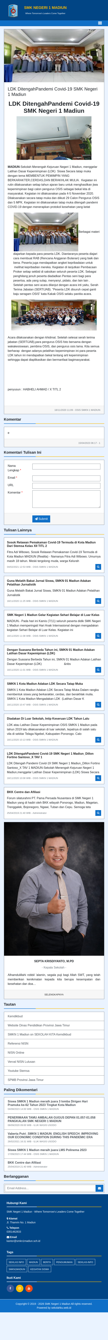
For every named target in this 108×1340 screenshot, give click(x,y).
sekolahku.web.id (61, 1307)
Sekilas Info (16, 1262)
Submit (41, 518)
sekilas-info (85, 1262)
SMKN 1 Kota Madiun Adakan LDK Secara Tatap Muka (45, 683)
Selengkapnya (54, 994)
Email (12, 477)
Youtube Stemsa (19, 1070)
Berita (47, 1262)
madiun (33, 1262)
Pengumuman (64, 1262)
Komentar (15, 492)
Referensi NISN (18, 1043)
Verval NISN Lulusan (21, 1061)
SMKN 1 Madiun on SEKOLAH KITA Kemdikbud (39, 1034)
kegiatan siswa (39, 1269)
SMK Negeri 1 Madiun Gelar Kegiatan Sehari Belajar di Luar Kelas (53, 614)
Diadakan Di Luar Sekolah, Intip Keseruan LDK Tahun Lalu (48, 718)
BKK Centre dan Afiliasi (23, 792)
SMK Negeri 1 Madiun (57, 1303)
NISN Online (16, 1052)
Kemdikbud (15, 1016)
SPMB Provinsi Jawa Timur (26, 1079)
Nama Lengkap (14, 468)
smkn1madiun (17, 1269)
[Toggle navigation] (100, 23)
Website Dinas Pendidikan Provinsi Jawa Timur (39, 1025)
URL (11, 485)
